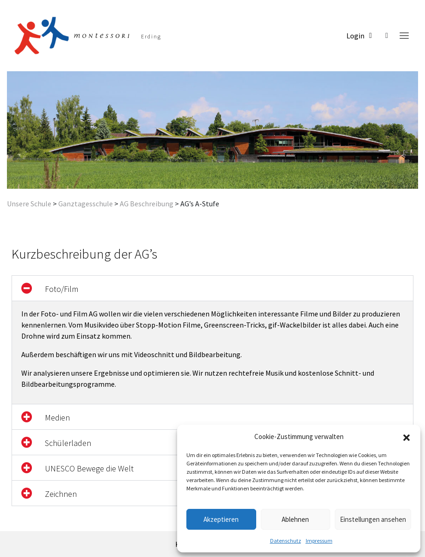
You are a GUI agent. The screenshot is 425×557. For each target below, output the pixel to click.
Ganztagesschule (85, 203)
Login (359, 35)
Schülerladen (68, 443)
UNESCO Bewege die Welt (89, 468)
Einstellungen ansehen (373, 519)
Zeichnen (61, 494)
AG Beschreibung (146, 203)
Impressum (319, 540)
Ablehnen (295, 519)
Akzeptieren (221, 519)
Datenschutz (285, 540)
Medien (57, 417)
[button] (406, 436)
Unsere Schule (29, 203)
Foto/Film (61, 289)
